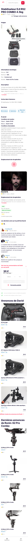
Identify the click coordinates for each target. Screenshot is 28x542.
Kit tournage (4, 322)
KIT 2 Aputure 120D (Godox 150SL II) (10, 350)
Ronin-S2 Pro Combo (12, 79)
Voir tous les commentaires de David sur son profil (12, 266)
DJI (7, 72)
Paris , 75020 (4, 323)
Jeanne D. (4, 449)
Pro (6, 324)
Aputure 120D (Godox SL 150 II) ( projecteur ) (12, 377)
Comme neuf (8, 77)
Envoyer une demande (14, 281)
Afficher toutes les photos (18, 38)
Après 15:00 (9, 121)
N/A (8, 74)
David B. (4, 192)
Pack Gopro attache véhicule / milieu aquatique (13, 405)
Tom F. (3, 504)
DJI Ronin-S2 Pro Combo (7, 447)
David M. (5, 476)
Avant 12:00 (9, 123)
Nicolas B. (4, 531)
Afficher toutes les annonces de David (11, 414)
